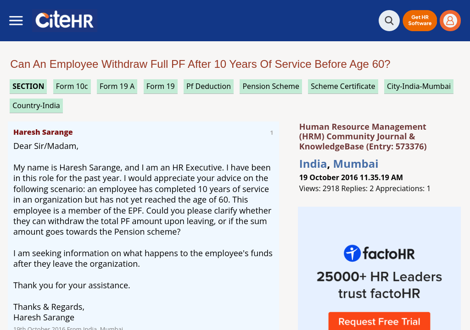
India (313, 163)
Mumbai (356, 163)
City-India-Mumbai (419, 86)
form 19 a (117, 86)
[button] (420, 20)
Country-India (36, 105)
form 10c (72, 86)
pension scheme (270, 86)
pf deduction (208, 86)
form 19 (160, 86)
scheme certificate (343, 86)
